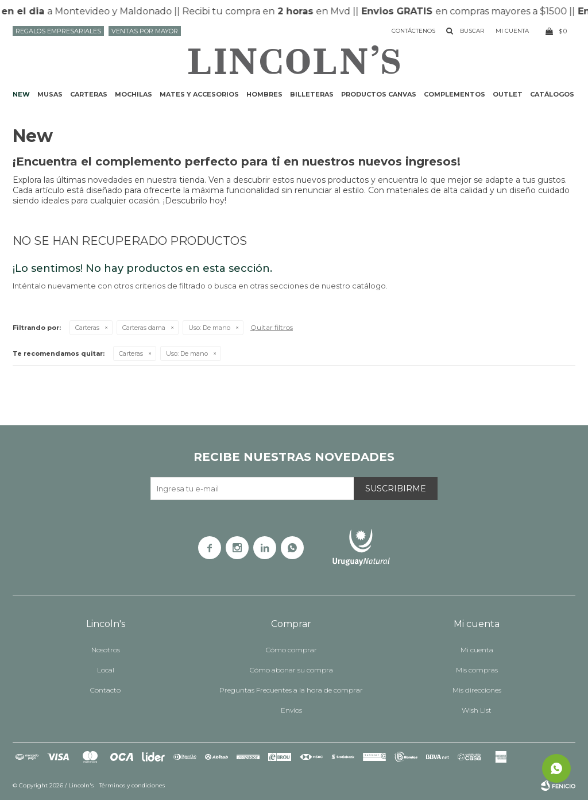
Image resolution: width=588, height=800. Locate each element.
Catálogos (552, 94)
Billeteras (312, 94)
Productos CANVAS (378, 94)
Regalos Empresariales (58, 31)
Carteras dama (143, 328)
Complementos (454, 94)
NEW (21, 94)
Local (105, 670)
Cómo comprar (291, 649)
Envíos (291, 710)
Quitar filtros (271, 327)
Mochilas (133, 94)
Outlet (508, 94)
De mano (209, 328)
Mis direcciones (476, 690)
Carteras (88, 94)
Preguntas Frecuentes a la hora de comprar (291, 690)
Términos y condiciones (132, 785)
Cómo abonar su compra (291, 670)
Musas (50, 94)
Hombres (264, 94)
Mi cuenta (477, 649)
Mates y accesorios (199, 94)
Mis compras (477, 670)
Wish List (477, 710)
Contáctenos (413, 30)
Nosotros (105, 649)
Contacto (105, 690)
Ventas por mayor (144, 31)
